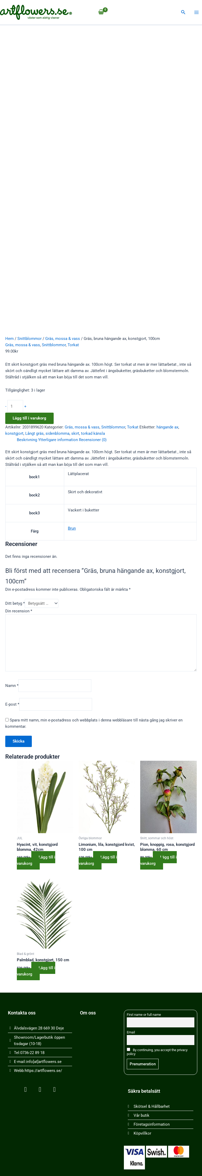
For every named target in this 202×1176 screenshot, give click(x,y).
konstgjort (14, 433)
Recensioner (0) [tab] (93, 439)
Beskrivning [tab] (27, 439)
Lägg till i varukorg (29, 418)
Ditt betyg (15, 603)
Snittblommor (29, 338)
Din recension (18, 611)
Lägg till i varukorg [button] (36, 860)
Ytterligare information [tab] (58, 439)
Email (131, 1032)
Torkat (73, 345)
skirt (75, 433)
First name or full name (144, 1015)
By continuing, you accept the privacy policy (157, 1052)
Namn (11, 685)
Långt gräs (34, 433)
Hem (9, 338)
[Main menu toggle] (196, 12)
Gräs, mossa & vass (62, 338)
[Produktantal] (15, 406)
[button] (183, 12)
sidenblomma (57, 433)
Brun (72, 528)
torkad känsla (93, 433)
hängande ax (167, 427)
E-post (12, 704)
